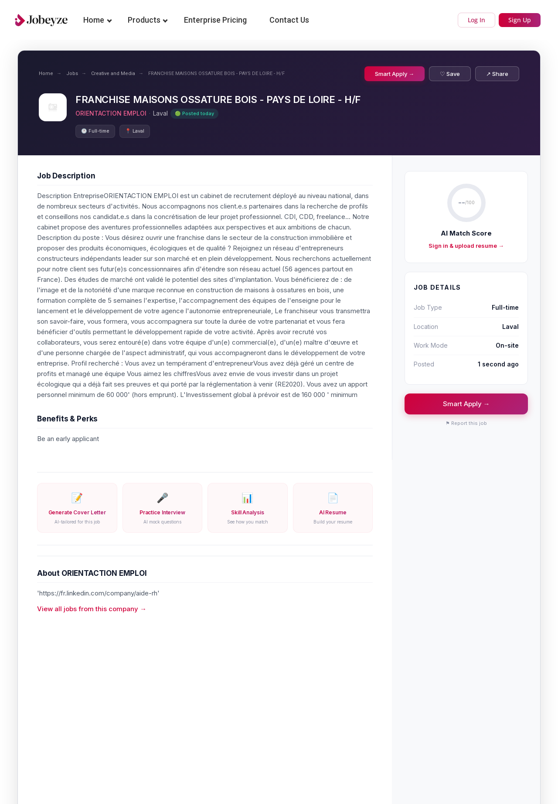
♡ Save (450, 73)
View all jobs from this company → (91, 609)
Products (144, 19)
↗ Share (497, 73)
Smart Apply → (394, 73)
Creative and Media (113, 73)
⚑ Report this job (466, 423)
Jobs (72, 73)
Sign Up (519, 20)
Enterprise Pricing (215, 19)
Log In (476, 20)
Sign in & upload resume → (466, 245)
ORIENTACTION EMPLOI (110, 113)
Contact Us (289, 19)
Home (93, 19)
